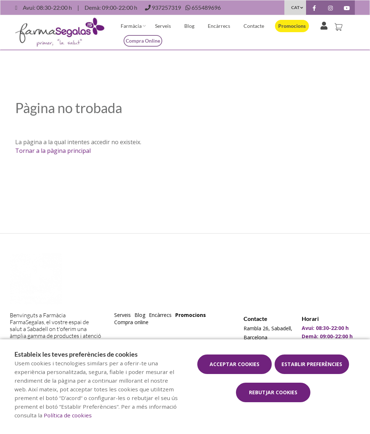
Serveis (163, 26)
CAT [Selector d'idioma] (295, 7)
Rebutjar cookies (273, 392)
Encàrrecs (219, 26)
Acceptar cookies (234, 364)
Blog (189, 26)
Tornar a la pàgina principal (53, 151)
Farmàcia (131, 26)
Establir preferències (311, 364)
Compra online (143, 41)
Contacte (254, 26)
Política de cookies (68, 415)
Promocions (292, 26)
